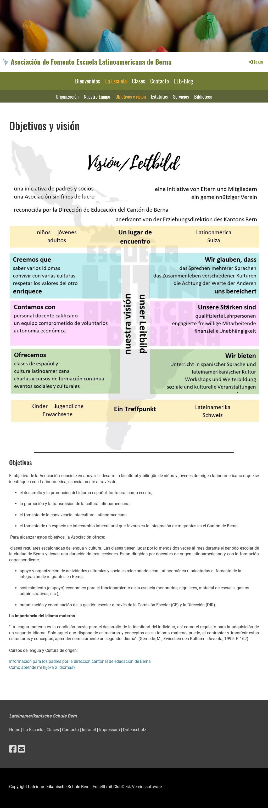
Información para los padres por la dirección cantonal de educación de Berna (80, 661)
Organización (67, 96)
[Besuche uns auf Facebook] (12, 749)
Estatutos (159, 96)
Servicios (181, 96)
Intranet (89, 729)
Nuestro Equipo (97, 96)
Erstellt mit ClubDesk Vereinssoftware (127, 786)
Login (255, 62)
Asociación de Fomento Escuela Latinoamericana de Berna (91, 61)
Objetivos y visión (130, 96)
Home (15, 729)
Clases (138, 81)
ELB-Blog (183, 81)
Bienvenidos (87, 81)
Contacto (159, 81)
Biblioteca (203, 96)
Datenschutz (134, 729)
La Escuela (116, 81)
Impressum (110, 729)
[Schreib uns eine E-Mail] (21, 749)
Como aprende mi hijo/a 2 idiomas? (42, 667)
